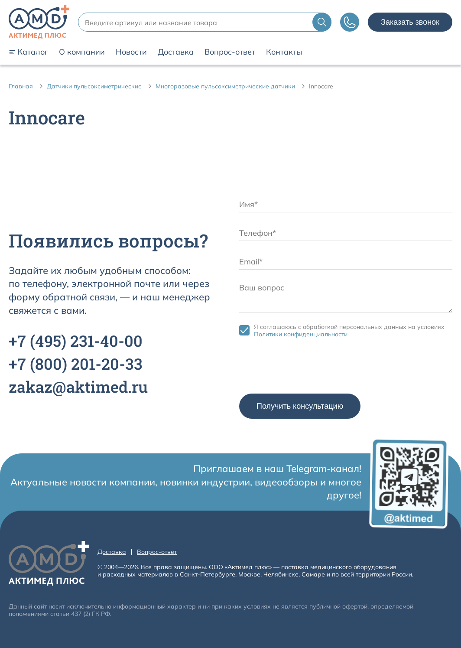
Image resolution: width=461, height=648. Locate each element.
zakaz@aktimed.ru (78, 386)
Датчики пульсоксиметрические (94, 86)
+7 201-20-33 (76, 363)
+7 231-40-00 (76, 340)
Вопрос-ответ (230, 52)
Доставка (176, 52)
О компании (82, 52)
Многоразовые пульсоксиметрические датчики (225, 86)
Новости (131, 52)
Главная (21, 86)
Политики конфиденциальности (300, 334)
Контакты (284, 52)
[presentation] (305, 368)
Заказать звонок (410, 22)
